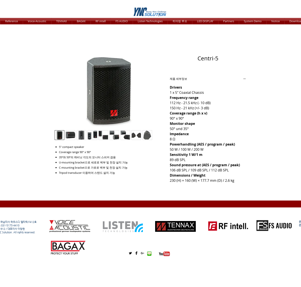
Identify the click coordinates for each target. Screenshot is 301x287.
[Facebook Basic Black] (136, 253)
